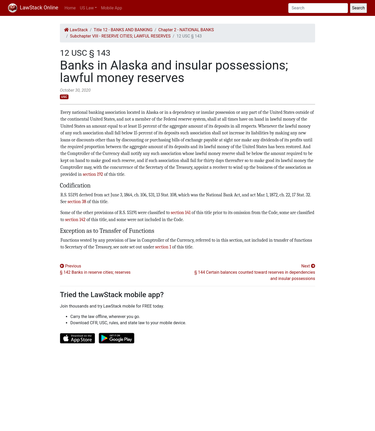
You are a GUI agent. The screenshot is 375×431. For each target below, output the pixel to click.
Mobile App (111, 7)
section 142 (75, 219)
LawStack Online (33, 7)
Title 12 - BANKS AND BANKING (123, 29)
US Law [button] (87, 7)
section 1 (163, 246)
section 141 (181, 212)
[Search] (318, 8)
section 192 (93, 174)
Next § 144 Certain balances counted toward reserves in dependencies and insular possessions (254, 272)
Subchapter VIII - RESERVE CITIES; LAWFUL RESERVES (120, 36)
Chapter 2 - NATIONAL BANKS (186, 29)
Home (70, 7)
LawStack (76, 29)
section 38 (76, 201)
